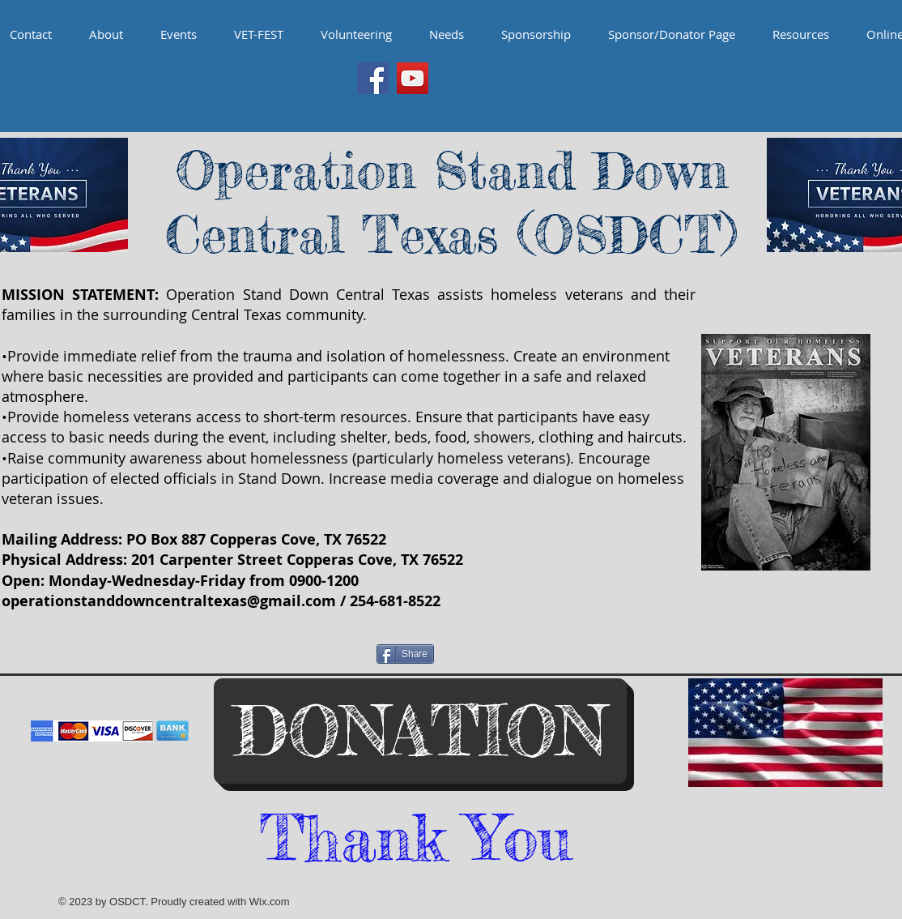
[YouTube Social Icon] (412, 78)
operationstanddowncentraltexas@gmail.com (169, 601)
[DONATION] (420, 731)
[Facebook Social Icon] (373, 78)
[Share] (405, 654)
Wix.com (269, 901)
